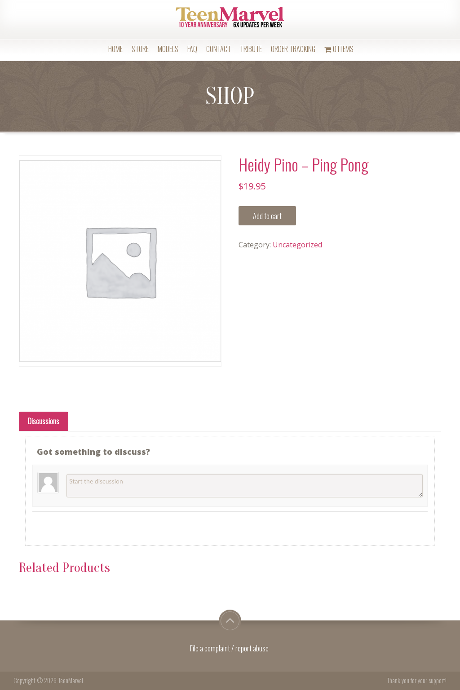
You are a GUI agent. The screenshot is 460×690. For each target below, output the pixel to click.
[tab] (43, 421)
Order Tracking (293, 49)
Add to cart (267, 216)
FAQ (192, 49)
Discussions (43, 421)
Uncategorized (297, 245)
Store (140, 49)
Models (168, 49)
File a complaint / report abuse (230, 648)
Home (115, 49)
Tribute (251, 49)
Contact (218, 49)
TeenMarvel (70, 680)
